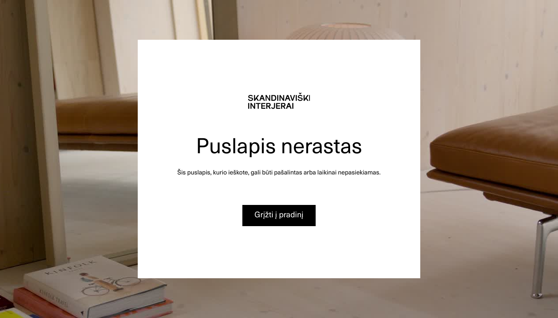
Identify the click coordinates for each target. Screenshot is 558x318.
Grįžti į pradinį (279, 214)
